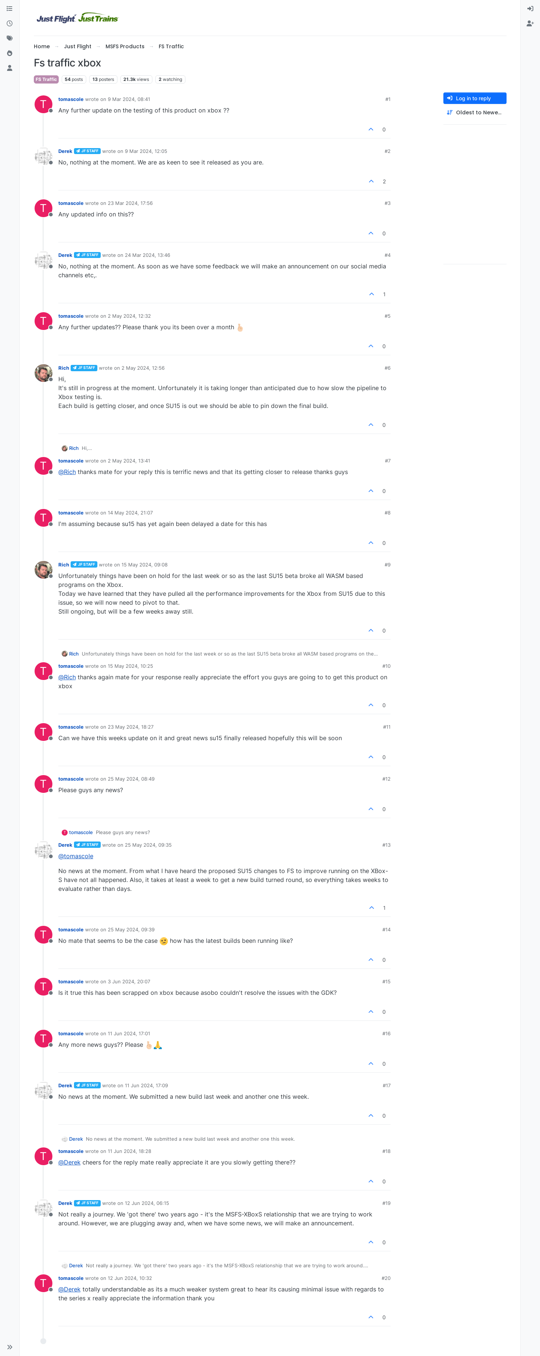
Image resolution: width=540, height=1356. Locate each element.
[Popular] (9, 53)
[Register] (530, 24)
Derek (65, 151)
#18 (386, 1151)
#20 (386, 1278)
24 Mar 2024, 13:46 (147, 255)
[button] (9, 1347)
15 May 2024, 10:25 (130, 666)
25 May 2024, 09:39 (131, 929)
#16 (386, 1033)
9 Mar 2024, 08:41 (129, 99)
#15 (386, 981)
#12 (386, 779)
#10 (386, 666)
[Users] (9, 68)
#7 (388, 461)
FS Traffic (46, 79)
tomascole (71, 99)
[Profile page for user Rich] (43, 373)
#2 (388, 151)
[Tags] (9, 39)
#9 (388, 565)
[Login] (530, 9)
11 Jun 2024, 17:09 (146, 1085)
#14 (386, 929)
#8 (388, 513)
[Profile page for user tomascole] (43, 104)
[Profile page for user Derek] (43, 156)
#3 (388, 203)
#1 (388, 99)
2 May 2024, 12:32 (129, 316)
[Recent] (9, 24)
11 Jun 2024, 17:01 (129, 1033)
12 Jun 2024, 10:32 (130, 1278)
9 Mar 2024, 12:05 (146, 151)
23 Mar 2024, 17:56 (130, 203)
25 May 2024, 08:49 (131, 779)
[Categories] (9, 9)
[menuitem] (530, 9)
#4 (388, 255)
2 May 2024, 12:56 (143, 368)
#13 (386, 845)
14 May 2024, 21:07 (130, 513)
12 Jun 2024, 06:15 (147, 1203)
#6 (388, 368)
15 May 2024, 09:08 (145, 565)
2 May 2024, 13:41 (129, 461)
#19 (386, 1203)
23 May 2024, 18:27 (130, 727)
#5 (388, 316)
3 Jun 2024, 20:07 (129, 981)
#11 (387, 727)
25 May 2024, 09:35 (148, 845)
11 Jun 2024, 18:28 (129, 1151)
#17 (387, 1085)
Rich (63, 368)
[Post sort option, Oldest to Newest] (475, 112)
